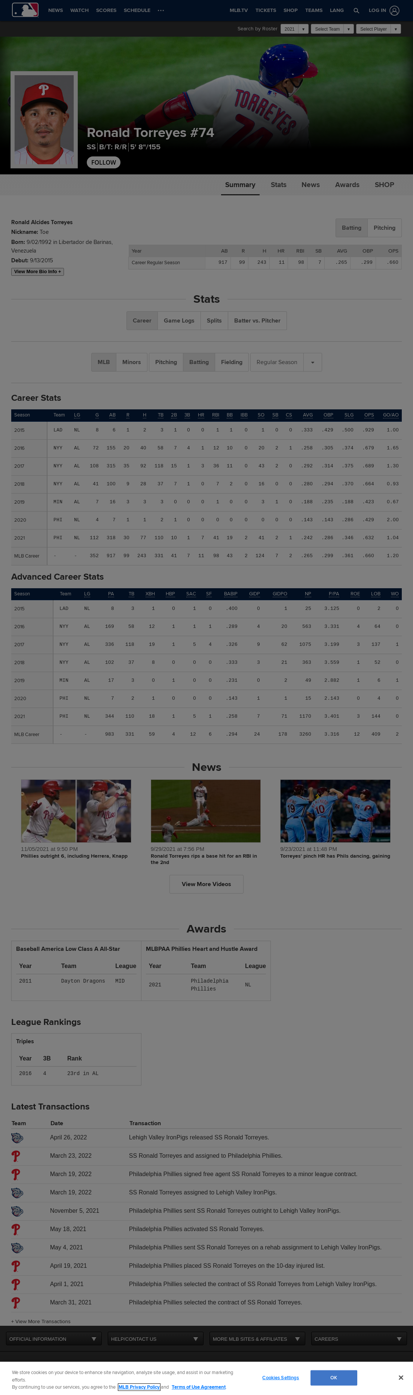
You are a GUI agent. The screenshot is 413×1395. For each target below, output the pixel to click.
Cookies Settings (280, 1377)
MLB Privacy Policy (139, 1387)
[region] (206, 1378)
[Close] (401, 1377)
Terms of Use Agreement (199, 1387)
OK (333, 1377)
